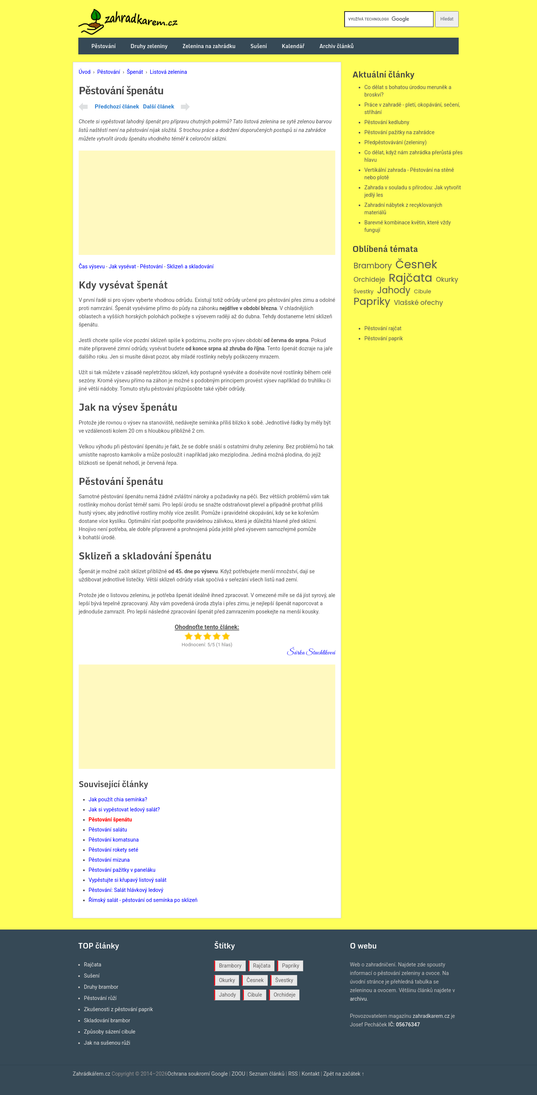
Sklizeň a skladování (190, 266)
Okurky (447, 280)
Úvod (85, 72)
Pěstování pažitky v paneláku (122, 870)
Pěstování (103, 46)
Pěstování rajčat (383, 328)
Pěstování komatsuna (114, 840)
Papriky (372, 302)
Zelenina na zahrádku (208, 46)
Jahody (393, 290)
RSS (293, 1074)
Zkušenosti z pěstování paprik (118, 1009)
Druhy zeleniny (149, 46)
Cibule (422, 291)
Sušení (259, 46)
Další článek (158, 106)
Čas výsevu (92, 266)
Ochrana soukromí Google (197, 1074)
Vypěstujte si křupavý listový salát (128, 880)
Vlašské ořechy (418, 303)
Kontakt (311, 1074)
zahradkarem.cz (430, 1016)
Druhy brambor (101, 987)
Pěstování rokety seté (113, 850)
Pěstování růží (100, 998)
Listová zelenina (168, 72)
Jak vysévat (122, 266)
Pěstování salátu (108, 830)
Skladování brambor (107, 1020)
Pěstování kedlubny (386, 122)
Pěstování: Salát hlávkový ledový (126, 890)
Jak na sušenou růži (107, 1043)
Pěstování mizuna (109, 860)
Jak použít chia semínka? (118, 799)
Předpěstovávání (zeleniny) (395, 142)
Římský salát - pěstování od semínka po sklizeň (143, 900)
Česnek (416, 264)
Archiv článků (336, 46)
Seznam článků (267, 1074)
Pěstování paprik (383, 338)
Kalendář (293, 46)
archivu (358, 999)
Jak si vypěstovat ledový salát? (124, 809)
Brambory (373, 266)
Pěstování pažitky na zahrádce (399, 132)
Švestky (364, 291)
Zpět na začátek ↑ (343, 1074)
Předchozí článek (117, 106)
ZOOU (238, 1074)
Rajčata (410, 278)
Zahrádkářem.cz (91, 1074)
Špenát (135, 72)
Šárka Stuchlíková (311, 652)
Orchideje (369, 280)
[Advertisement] (207, 203)
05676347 (408, 1025)
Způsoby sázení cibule (109, 1032)
